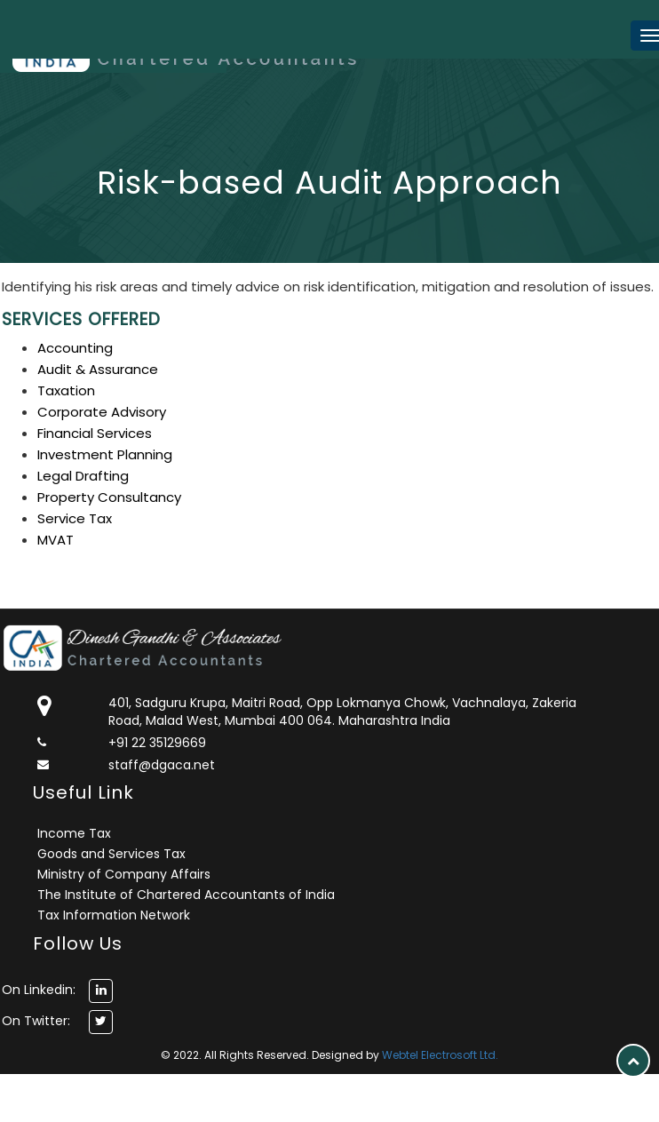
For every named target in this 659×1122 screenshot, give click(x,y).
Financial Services (94, 433)
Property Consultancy (109, 497)
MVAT (55, 539)
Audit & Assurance (97, 369)
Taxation (66, 390)
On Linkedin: (38, 990)
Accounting (75, 347)
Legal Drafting (83, 475)
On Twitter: (36, 1021)
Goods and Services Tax (111, 854)
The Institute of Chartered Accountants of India (186, 894)
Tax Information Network (113, 915)
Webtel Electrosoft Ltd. (440, 1054)
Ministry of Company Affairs (123, 874)
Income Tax (74, 833)
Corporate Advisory (101, 411)
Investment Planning (104, 454)
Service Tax (74, 518)
